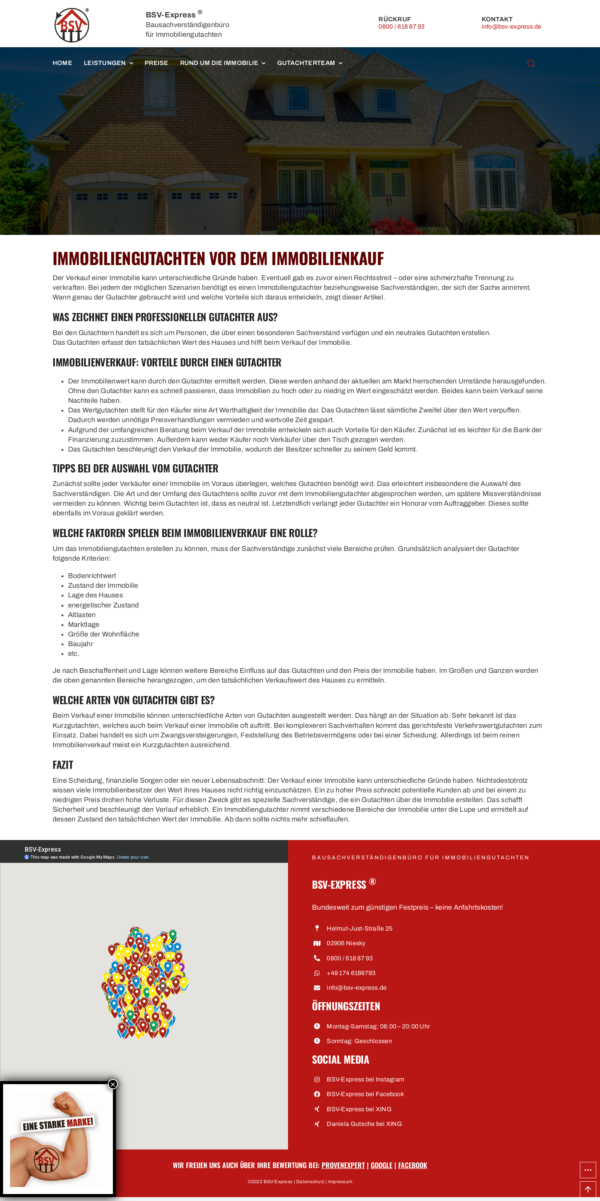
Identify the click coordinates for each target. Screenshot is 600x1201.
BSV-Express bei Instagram (365, 1079)
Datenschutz (310, 1181)
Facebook (412, 1165)
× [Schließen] (113, 1084)
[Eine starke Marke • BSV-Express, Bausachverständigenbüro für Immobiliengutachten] (58, 1094)
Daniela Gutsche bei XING (364, 1124)
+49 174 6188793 (351, 973)
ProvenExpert (343, 1165)
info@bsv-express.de (512, 26)
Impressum (340, 1181)
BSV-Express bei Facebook (365, 1094)
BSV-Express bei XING (359, 1109)
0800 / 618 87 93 (401, 26)
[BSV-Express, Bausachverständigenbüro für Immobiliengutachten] (72, 11)
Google (381, 1165)
